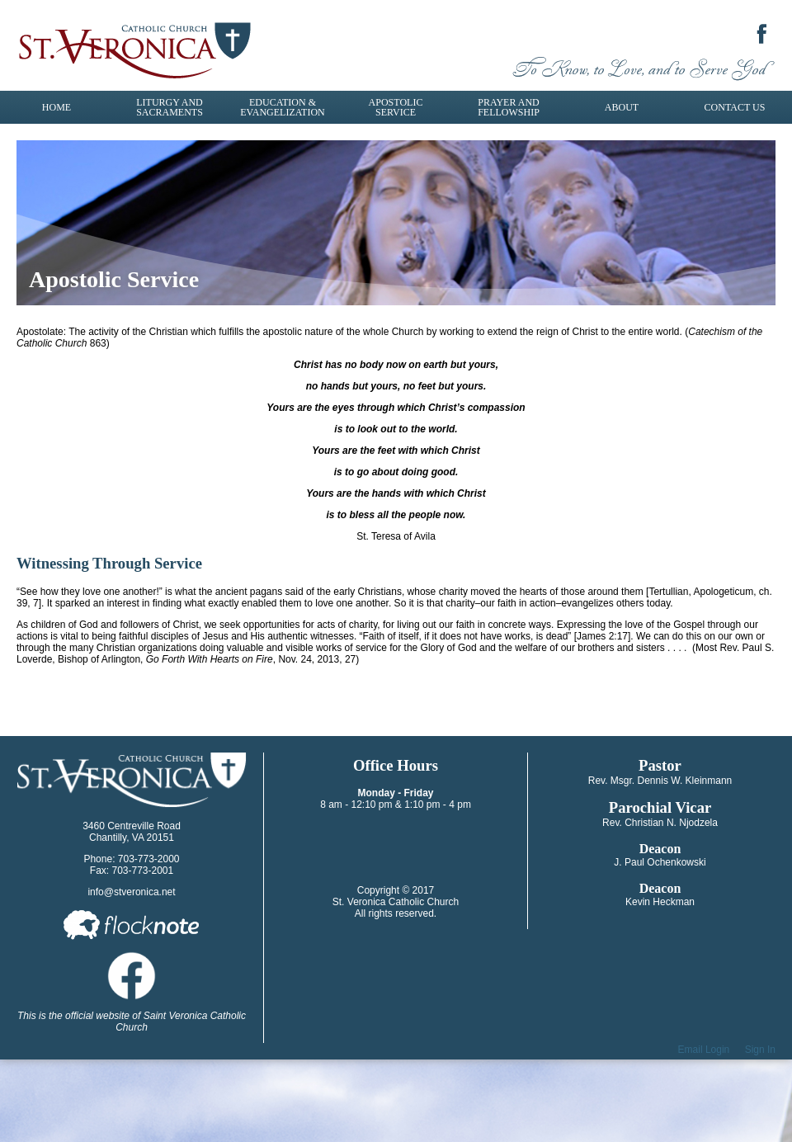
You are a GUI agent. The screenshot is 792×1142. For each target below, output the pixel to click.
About (622, 107)
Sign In (760, 1049)
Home (56, 107)
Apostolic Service (396, 107)
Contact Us (735, 107)
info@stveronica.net (131, 892)
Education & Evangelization (282, 107)
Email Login (704, 1049)
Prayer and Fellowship (509, 107)
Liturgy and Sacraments (169, 107)
